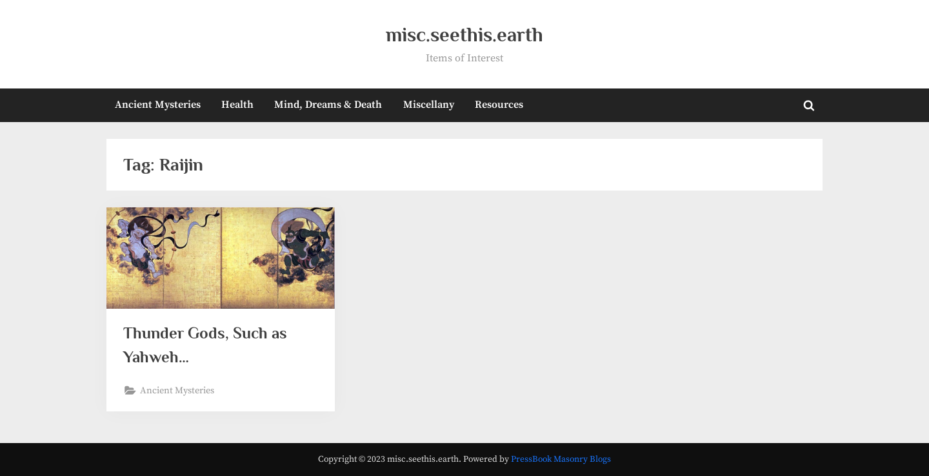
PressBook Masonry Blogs (561, 459)
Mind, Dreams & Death (328, 104)
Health (237, 104)
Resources (499, 104)
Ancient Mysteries (158, 104)
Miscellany (428, 104)
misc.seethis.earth (464, 34)
